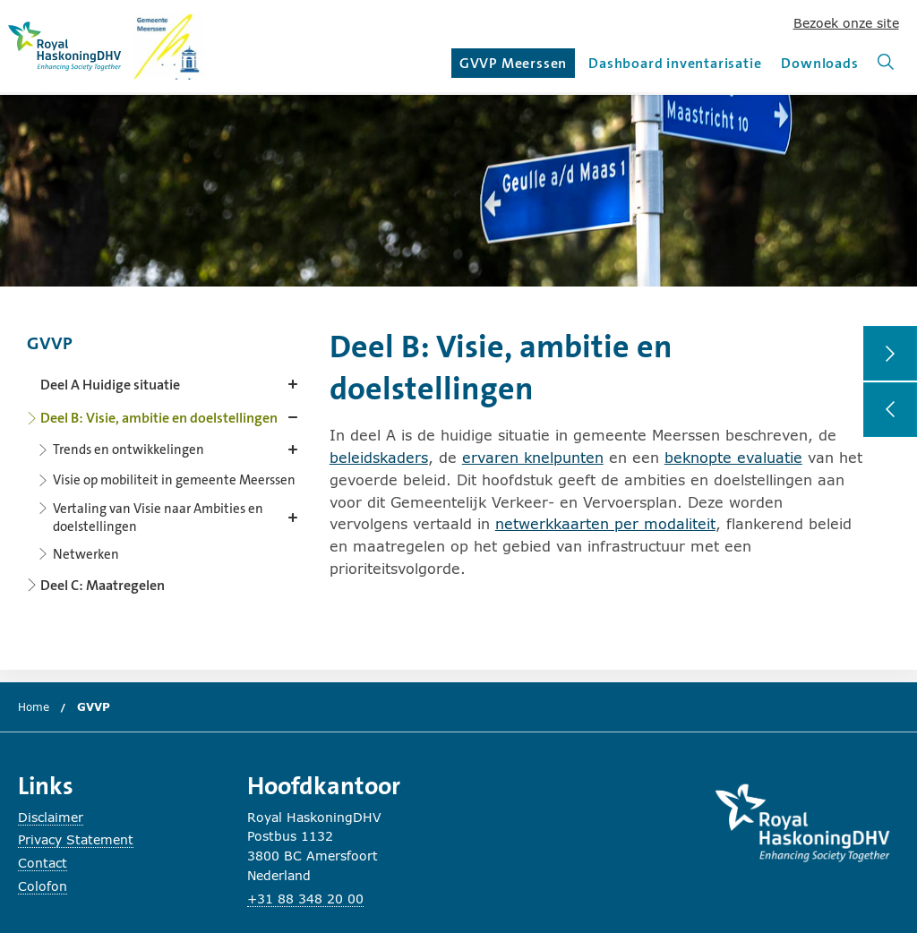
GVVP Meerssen (515, 66)
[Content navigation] (165, 458)
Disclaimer (50, 817)
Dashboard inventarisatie (674, 63)
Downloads (819, 63)
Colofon (42, 886)
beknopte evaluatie (733, 457)
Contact (42, 862)
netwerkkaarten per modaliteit (605, 523)
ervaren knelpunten (533, 457)
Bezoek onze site (846, 22)
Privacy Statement (75, 839)
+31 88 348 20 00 (305, 898)
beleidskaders (379, 457)
